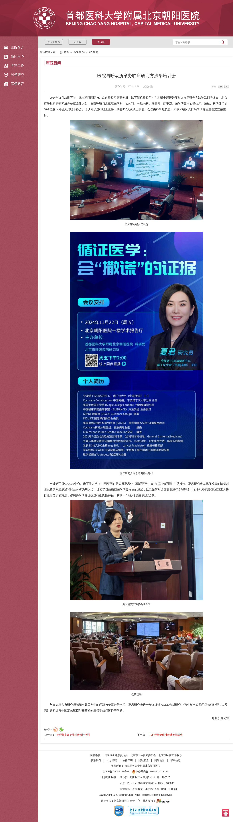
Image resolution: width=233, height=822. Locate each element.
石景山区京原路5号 (146, 783)
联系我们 (96, 760)
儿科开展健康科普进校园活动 (165, 734)
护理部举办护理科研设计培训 (73, 734)
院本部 (124, 777)
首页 (66, 52)
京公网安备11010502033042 (150, 771)
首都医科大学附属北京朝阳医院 (142, 765)
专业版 (101, 42)
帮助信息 (175, 760)
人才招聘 (112, 760)
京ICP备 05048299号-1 (116, 771)
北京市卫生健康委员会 (143, 755)
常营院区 (125, 789)
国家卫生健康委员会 (115, 755)
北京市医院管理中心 (170, 755)
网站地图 (159, 760)
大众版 (77, 42)
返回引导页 (53, 42)
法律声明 (128, 760)
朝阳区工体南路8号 (141, 777)
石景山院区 (126, 783)
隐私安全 (144, 760)
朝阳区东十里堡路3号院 (146, 789)
